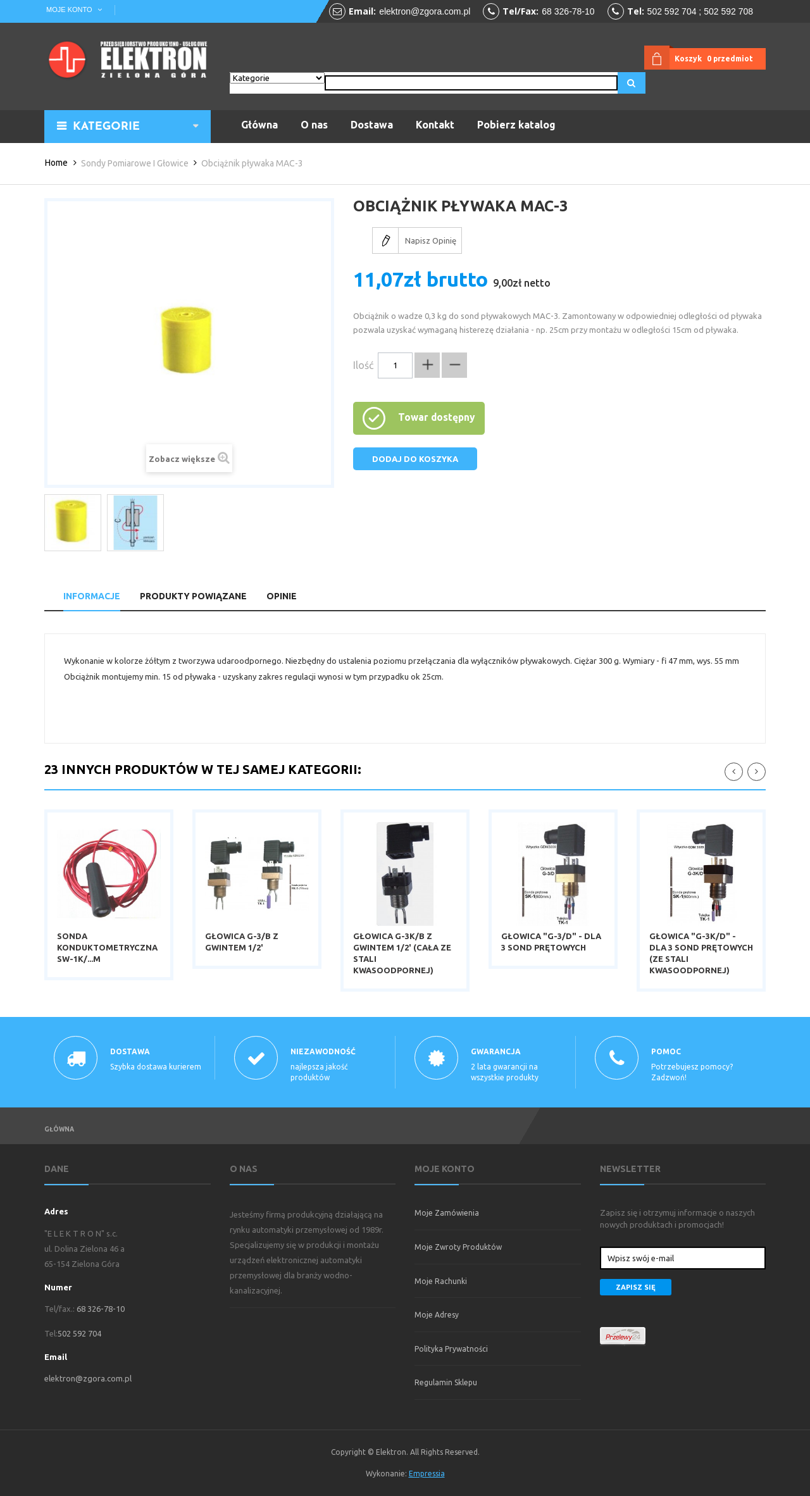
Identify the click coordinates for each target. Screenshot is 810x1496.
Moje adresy (436, 1315)
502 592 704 (79, 1333)
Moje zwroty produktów (458, 1247)
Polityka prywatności (451, 1349)
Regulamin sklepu (445, 1382)
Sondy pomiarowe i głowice (135, 163)
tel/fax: (520, 11)
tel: (635, 11)
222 (756, 771)
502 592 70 (669, 11)
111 (734, 771)
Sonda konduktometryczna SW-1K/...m (107, 947)
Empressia (427, 1473)
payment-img (683, 1336)
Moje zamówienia (446, 1213)
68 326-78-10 (568, 11)
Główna (59, 1129)
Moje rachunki (440, 1281)
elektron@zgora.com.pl (424, 11)
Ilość (363, 365)
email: (362, 11)
